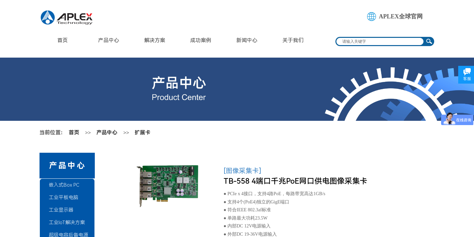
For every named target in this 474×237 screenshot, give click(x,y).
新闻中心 (246, 40)
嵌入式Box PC (64, 185)
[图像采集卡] (242, 171)
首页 (62, 40)
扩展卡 (142, 132)
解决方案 (154, 40)
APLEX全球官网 (401, 16)
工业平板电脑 (63, 197)
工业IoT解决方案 (67, 222)
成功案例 (200, 40)
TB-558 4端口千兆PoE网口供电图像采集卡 (295, 181)
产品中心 (108, 40)
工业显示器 (61, 210)
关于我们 (292, 40)
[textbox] (380, 41)
